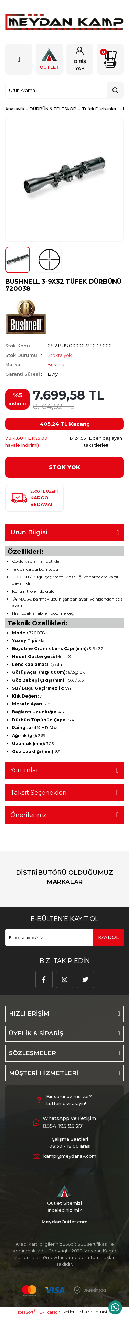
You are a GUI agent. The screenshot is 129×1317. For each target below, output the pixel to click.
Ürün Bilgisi (28, 532)
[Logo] (64, 22)
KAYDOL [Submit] (108, 937)
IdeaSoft (27, 1312)
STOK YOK (64, 467)
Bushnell (56, 364)
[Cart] (110, 59)
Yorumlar (24, 770)
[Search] (64, 90)
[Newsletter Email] (64, 937)
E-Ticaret (48, 1312)
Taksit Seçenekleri (38, 792)
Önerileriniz (28, 815)
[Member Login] (80, 59)
